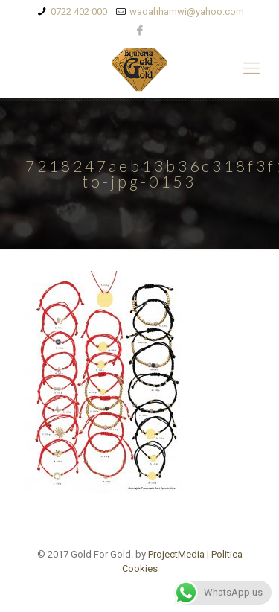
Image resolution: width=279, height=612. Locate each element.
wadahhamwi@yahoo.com (186, 11)
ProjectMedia (176, 554)
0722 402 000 (79, 11)
